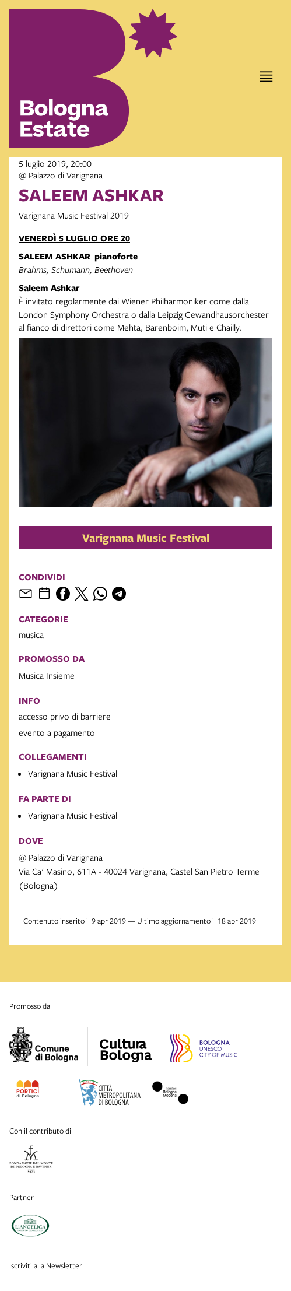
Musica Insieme (47, 675)
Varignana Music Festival (145, 537)
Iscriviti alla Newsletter (45, 1265)
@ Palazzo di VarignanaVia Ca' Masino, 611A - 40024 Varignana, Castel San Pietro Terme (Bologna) (139, 871)
